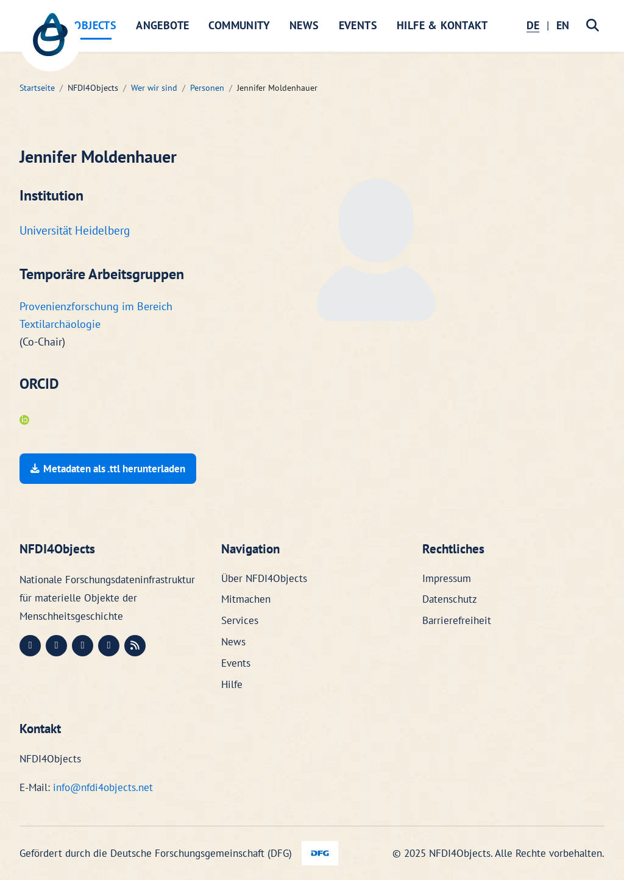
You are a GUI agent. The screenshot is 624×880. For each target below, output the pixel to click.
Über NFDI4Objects (264, 578)
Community (239, 25)
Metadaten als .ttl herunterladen (107, 468)
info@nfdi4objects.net (103, 787)
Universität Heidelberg (75, 230)
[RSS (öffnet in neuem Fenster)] (135, 645)
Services (239, 620)
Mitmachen (246, 599)
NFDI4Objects (79, 25)
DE (532, 25)
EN (562, 25)
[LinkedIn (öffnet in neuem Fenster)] (56, 645)
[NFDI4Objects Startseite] (50, 40)
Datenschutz (449, 599)
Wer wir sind (154, 87)
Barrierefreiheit (456, 620)
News (304, 25)
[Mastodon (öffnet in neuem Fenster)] (30, 645)
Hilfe (232, 684)
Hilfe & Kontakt (442, 25)
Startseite (37, 87)
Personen (207, 87)
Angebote (162, 25)
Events (358, 25)
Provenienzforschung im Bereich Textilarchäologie (96, 315)
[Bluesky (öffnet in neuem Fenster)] (108, 645)
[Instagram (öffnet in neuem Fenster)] (82, 645)
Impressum (446, 578)
